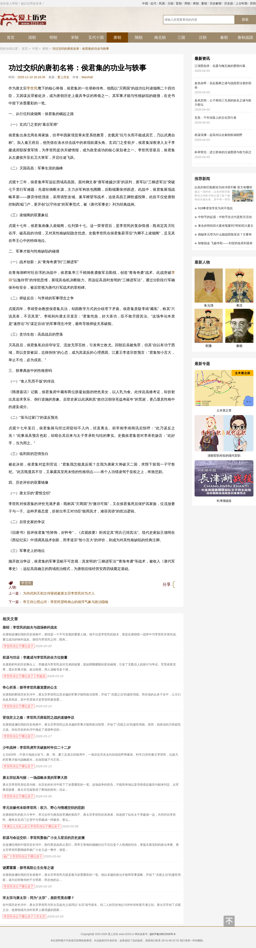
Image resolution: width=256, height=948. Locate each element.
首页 (11, 37)
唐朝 (117, 37)
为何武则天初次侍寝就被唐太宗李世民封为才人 (59, 593)
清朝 (32, 37)
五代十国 (96, 37)
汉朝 (203, 37)
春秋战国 (245, 37)
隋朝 (139, 37)
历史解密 (216, 3)
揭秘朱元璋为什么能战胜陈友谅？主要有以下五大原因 (223, 236)
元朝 (170, 3)
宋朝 (75, 37)
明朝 (53, 37)
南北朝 (160, 37)
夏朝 (204, 3)
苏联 (253, 3)
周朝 (187, 3)
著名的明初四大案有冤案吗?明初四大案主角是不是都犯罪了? (224, 227)
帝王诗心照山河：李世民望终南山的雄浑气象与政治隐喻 (65, 602)
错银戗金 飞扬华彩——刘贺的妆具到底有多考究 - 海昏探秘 (224, 244)
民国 (162, 3)
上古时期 (241, 3)
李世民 (32, 88)
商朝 (196, 3)
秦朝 (224, 37)
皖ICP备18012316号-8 (162, 934)
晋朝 (179, 3)
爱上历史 (63, 77)
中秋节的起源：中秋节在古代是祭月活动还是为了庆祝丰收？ (223, 218)
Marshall (87, 77)
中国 (145, 3)
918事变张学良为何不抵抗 (214, 208)
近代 (153, 3)
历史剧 (228, 3)
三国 (181, 37)
